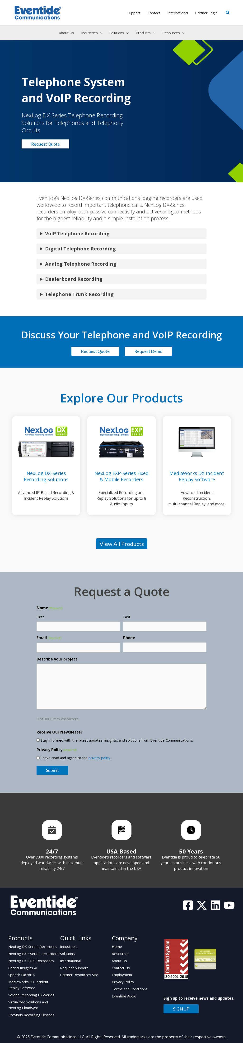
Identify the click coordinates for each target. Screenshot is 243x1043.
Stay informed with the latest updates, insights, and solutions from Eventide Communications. (117, 740)
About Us (119, 960)
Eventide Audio (124, 994)
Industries (68, 946)
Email (49, 638)
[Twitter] (201, 905)
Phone (129, 637)
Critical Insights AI (22, 967)
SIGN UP (181, 1008)
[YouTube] (229, 905)
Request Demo (148, 351)
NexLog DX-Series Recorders (32, 946)
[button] (228, 13)
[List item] (52, 830)
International (70, 960)
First (40, 616)
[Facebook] (187, 905)
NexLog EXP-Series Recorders (33, 953)
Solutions (67, 953)
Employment (122, 974)
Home (117, 946)
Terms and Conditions (130, 987)
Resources (120, 953)
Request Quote (45, 144)
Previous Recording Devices (31, 1013)
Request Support (74, 967)
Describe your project (57, 659)
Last (126, 616)
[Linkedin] (215, 905)
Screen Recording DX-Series (31, 993)
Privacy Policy (123, 980)
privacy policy (99, 757)
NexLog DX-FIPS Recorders (31, 960)
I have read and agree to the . (76, 757)
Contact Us (121, 967)
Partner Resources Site (79, 974)
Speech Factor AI (22, 974)
